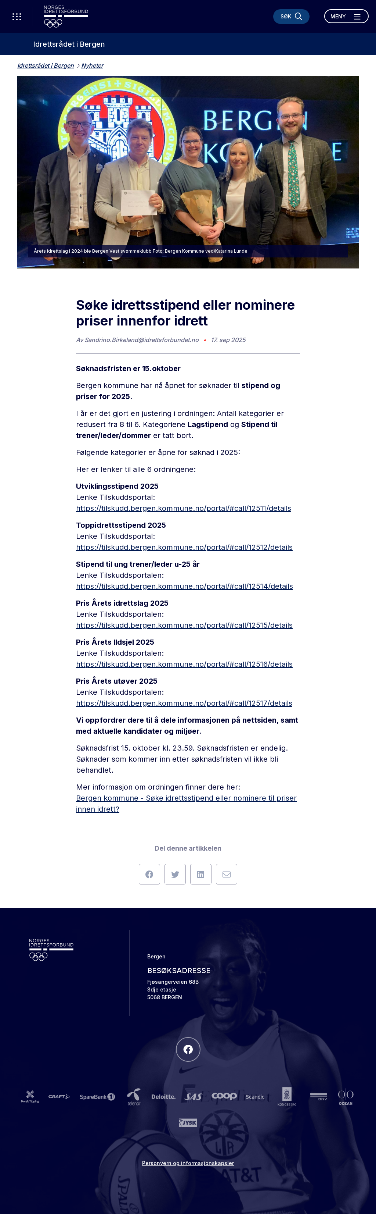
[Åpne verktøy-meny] (16, 16)
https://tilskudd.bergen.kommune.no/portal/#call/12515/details (184, 625)
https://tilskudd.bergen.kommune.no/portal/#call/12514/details (184, 586)
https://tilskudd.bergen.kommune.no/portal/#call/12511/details (183, 508)
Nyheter (92, 65)
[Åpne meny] (346, 16)
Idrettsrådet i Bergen (69, 44)
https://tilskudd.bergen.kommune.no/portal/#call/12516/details (184, 664)
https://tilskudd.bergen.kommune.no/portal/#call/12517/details (184, 703)
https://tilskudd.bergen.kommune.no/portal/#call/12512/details (184, 547)
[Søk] (291, 16)
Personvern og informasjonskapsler (188, 1163)
